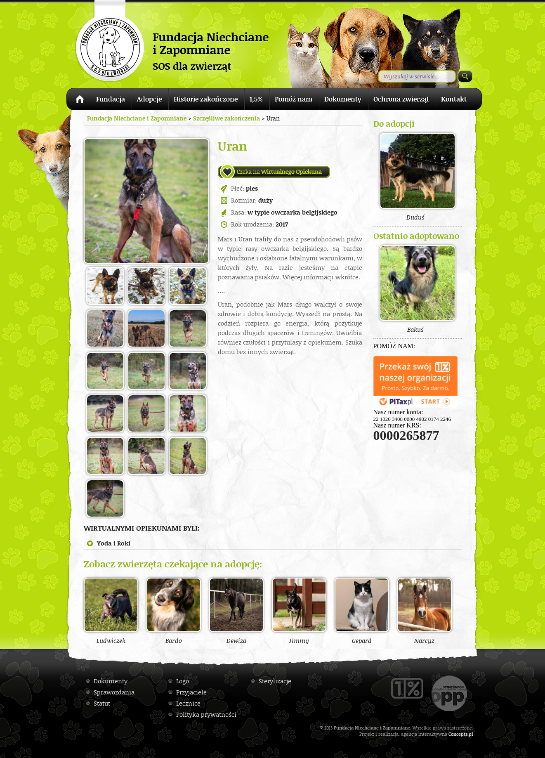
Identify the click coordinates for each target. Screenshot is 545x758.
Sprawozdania (114, 692)
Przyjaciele (191, 692)
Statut (102, 703)
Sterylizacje (275, 681)
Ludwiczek (111, 611)
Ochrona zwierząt (401, 99)
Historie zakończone (206, 99)
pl (471, 734)
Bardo (173, 611)
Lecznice (188, 703)
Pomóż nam (293, 99)
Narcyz (424, 611)
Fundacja (110, 99)
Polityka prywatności (206, 714)
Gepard (362, 611)
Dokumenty (342, 99)
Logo (182, 681)
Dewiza (236, 611)
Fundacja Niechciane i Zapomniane (136, 118)
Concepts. (458, 734)
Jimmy (299, 611)
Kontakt (454, 99)
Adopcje (149, 99)
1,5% (256, 99)
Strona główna (78, 100)
